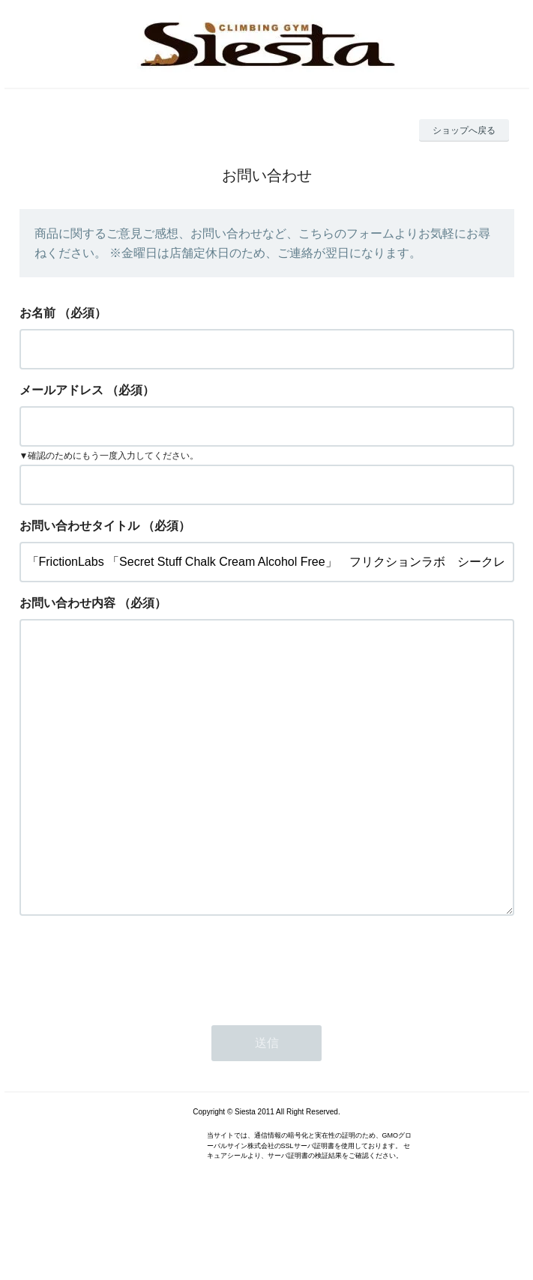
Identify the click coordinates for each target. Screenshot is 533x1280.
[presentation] (133, 1026)
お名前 (37, 313)
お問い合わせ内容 (67, 603)
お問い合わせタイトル (79, 525)
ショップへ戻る (464, 130)
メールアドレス (61, 390)
